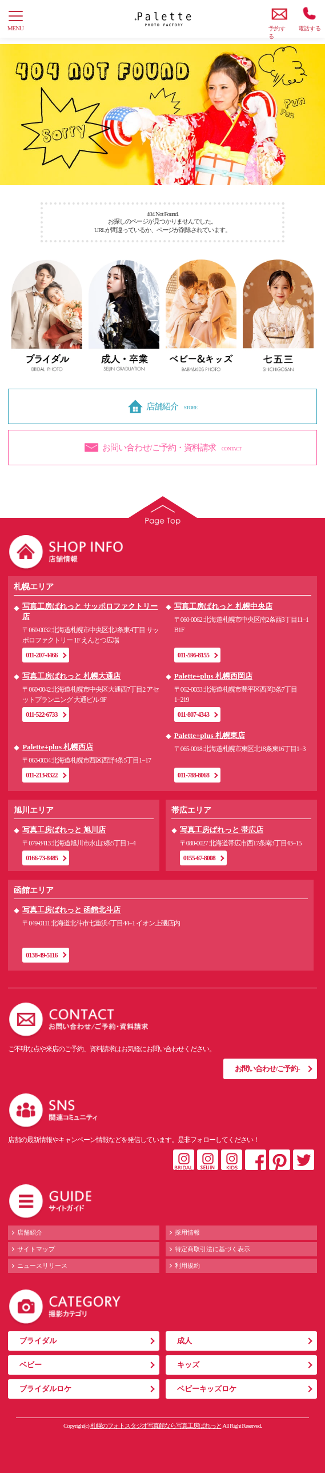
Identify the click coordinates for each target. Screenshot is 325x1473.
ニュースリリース (42, 1265)
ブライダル (38, 1340)
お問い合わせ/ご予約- (267, 1068)
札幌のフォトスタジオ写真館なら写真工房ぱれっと (156, 1425)
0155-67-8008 (199, 858)
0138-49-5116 (41, 955)
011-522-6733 (41, 714)
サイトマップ (36, 1249)
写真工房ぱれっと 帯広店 (221, 829)
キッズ (188, 1364)
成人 (184, 1340)
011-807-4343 (193, 714)
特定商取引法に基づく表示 (212, 1249)
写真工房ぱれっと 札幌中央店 (223, 606)
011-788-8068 (193, 775)
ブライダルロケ (45, 1388)
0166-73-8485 (42, 858)
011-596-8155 (193, 655)
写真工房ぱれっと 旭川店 (64, 829)
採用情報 (187, 1232)
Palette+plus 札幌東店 (209, 735)
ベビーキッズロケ (206, 1388)
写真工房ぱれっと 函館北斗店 (71, 909)
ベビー (30, 1364)
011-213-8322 (41, 775)
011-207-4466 (41, 655)
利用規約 (187, 1265)
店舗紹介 (29, 1232)
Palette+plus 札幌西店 (57, 747)
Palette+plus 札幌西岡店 (213, 676)
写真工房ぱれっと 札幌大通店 (71, 676)
